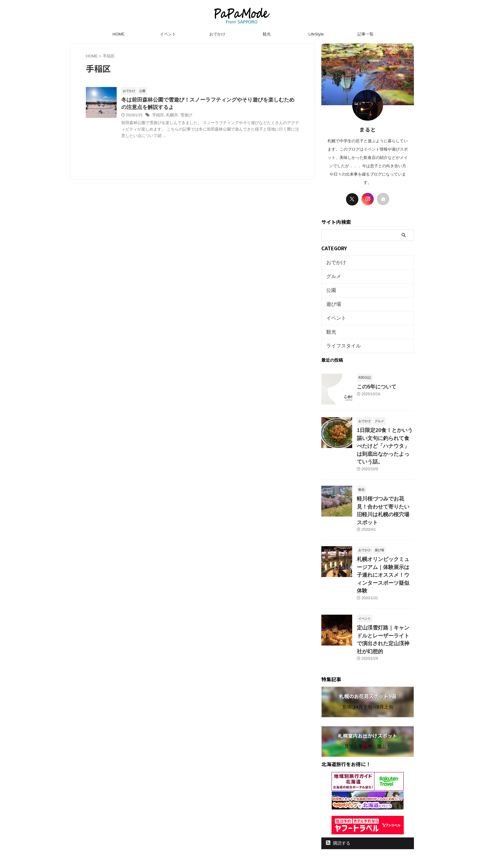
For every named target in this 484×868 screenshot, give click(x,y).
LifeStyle (316, 34)
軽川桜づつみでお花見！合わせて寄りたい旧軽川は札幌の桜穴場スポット (385, 485)
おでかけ (217, 34)
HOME (119, 34)
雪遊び (184, 116)
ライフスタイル (340, 337)
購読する (338, 789)
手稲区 (157, 116)
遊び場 (332, 299)
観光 (267, 34)
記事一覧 (365, 34)
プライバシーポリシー (236, 821)
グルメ (332, 274)
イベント (168, 34)
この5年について (373, 377)
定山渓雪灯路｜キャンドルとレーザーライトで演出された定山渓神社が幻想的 (385, 592)
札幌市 (170, 116)
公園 (330, 287)
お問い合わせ (274, 821)
